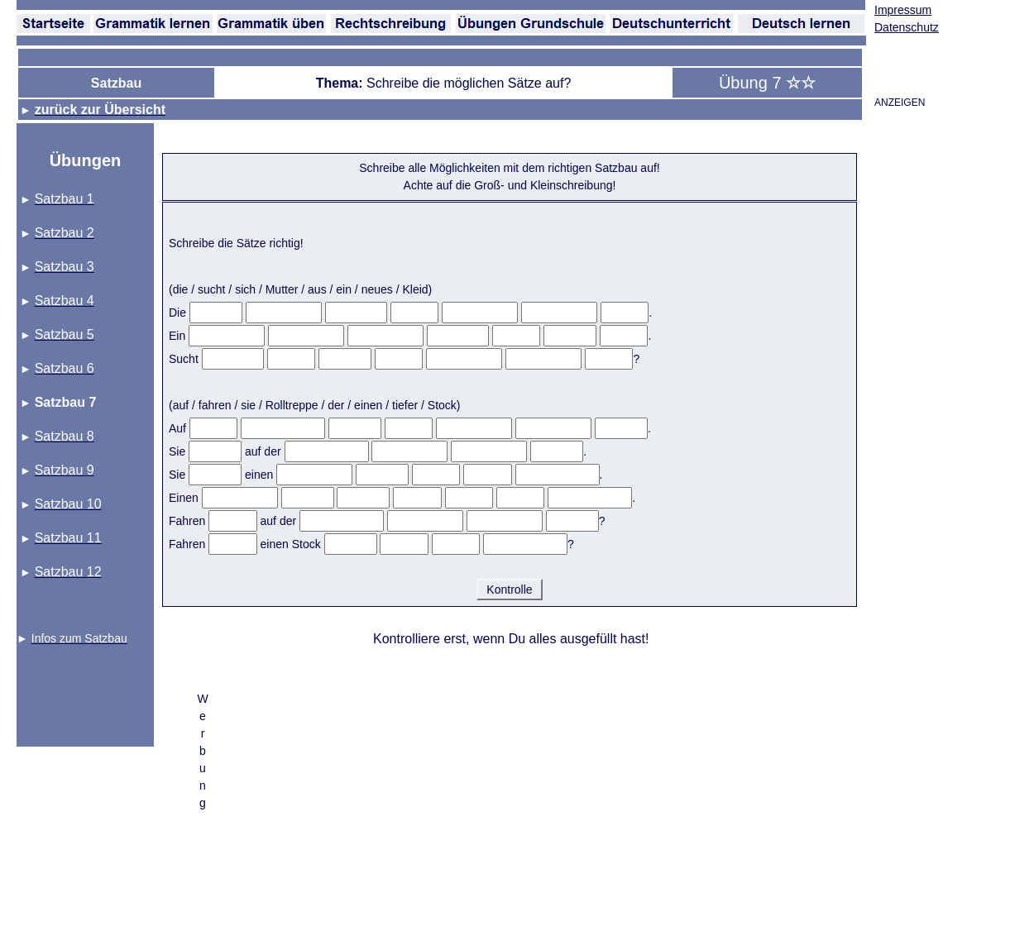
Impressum (902, 10)
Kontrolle (509, 589)
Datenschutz (906, 27)
